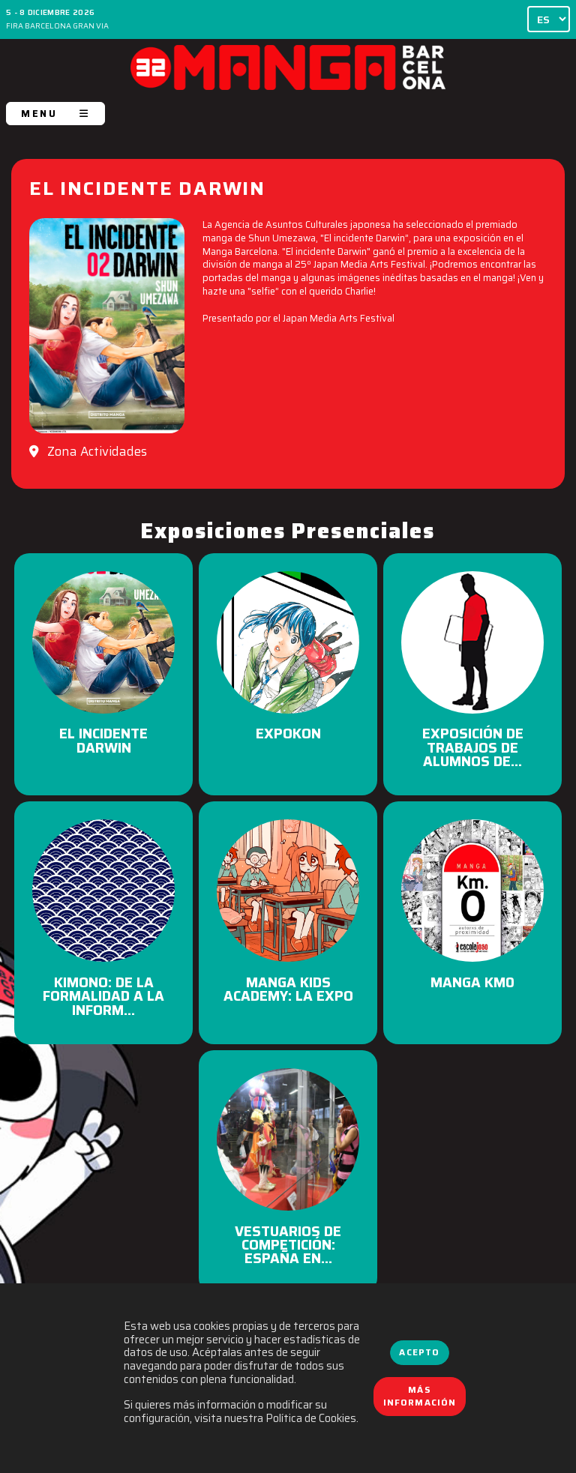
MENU (55, 113)
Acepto (419, 1352)
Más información (420, 1396)
